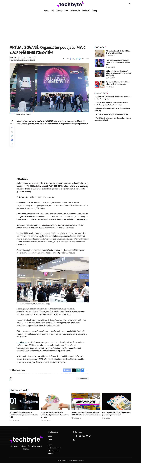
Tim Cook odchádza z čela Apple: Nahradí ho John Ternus (112, 113)
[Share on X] (73, 58)
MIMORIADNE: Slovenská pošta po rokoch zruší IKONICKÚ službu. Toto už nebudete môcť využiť (85, 418)
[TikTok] (90, 439)
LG (49, 306)
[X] (77, 439)
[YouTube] (80, 439)
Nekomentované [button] (80, 382)
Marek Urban (14, 57)
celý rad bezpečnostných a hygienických (52, 228)
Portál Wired (22, 345)
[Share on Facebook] (70, 58)
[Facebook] (74, 439)
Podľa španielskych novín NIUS (30, 216)
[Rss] (74, 443)
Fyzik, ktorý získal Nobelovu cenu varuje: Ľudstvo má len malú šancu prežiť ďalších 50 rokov (118, 61)
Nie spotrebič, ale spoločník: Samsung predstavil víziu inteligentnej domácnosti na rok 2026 (24, 418)
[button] (130, 4)
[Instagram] (87, 439)
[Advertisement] (70, 27)
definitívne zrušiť (51, 189)
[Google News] (83, 439)
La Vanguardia (82, 222)
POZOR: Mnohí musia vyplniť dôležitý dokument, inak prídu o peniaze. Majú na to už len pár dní (54, 418)
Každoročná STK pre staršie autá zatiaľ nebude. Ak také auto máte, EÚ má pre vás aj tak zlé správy (118, 72)
